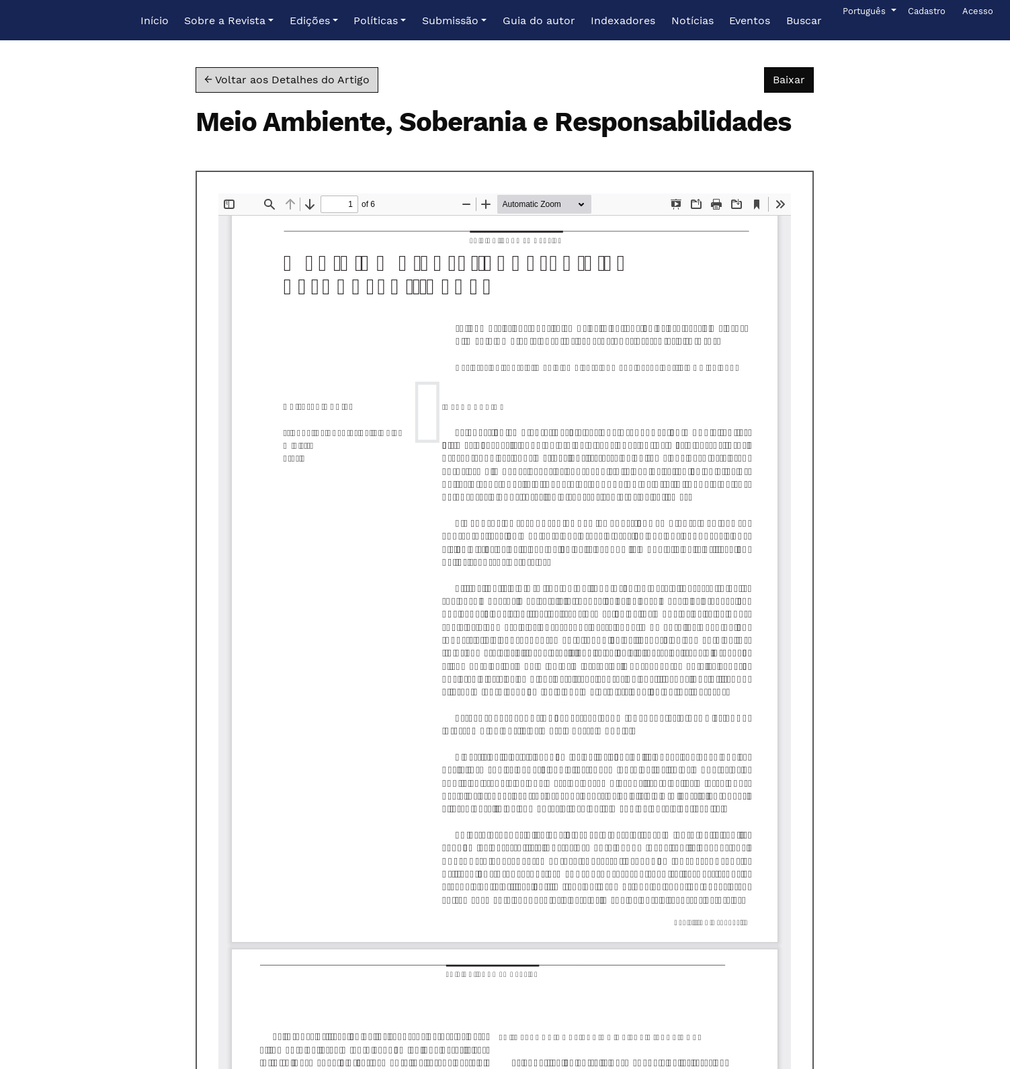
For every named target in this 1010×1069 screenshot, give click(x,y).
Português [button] (865, 10)
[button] (229, 20)
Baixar (793, 78)
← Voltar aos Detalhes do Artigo (287, 79)
